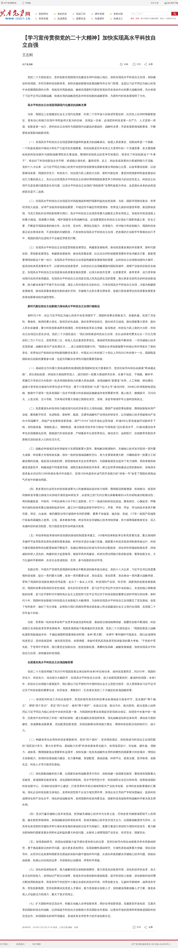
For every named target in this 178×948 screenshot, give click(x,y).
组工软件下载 (172, 3)
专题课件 (99, 18)
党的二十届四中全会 (168, 18)
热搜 (137, 18)
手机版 (28, 3)
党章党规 (43, 18)
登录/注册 (154, 3)
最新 (132, 18)
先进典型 (62, 18)
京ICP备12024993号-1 (161, 944)
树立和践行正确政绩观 (149, 18)
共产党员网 (27, 64)
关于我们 (4, 944)
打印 (139, 64)
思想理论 (43, 14)
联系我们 (20, 944)
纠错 (126, 64)
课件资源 (99, 14)
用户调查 (36, 944)
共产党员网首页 (10, 3)
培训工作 (81, 14)
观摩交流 (81, 18)
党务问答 (118, 14)
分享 (151, 64)
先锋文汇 (118, 18)
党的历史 (62, 14)
